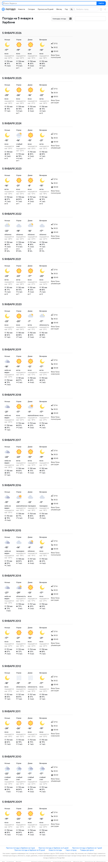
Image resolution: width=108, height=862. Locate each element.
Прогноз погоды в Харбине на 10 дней (29, 850)
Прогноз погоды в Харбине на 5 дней (53, 848)
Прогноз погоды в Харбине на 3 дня (20, 848)
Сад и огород (71, 850)
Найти (101, 3)
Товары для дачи (87, 850)
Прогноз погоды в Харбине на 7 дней (87, 848)
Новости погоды (55, 850)
